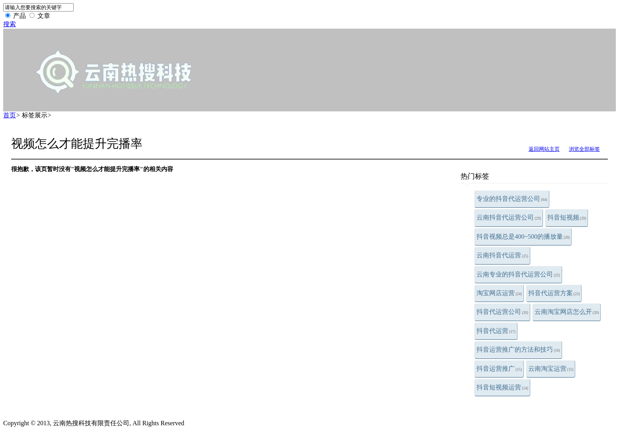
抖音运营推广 (499, 368)
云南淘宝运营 (551, 368)
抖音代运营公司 (502, 311)
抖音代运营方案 (554, 293)
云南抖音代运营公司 (508, 217)
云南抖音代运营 (502, 255)
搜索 (9, 24)
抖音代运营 (496, 330)
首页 (9, 115)
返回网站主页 (544, 149)
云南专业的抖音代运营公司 (518, 274)
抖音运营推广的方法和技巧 (518, 349)
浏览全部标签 (584, 149)
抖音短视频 (566, 217)
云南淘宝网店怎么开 (567, 311)
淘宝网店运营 (499, 293)
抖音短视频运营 (502, 387)
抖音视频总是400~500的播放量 (523, 236)
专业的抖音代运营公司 (511, 198)
